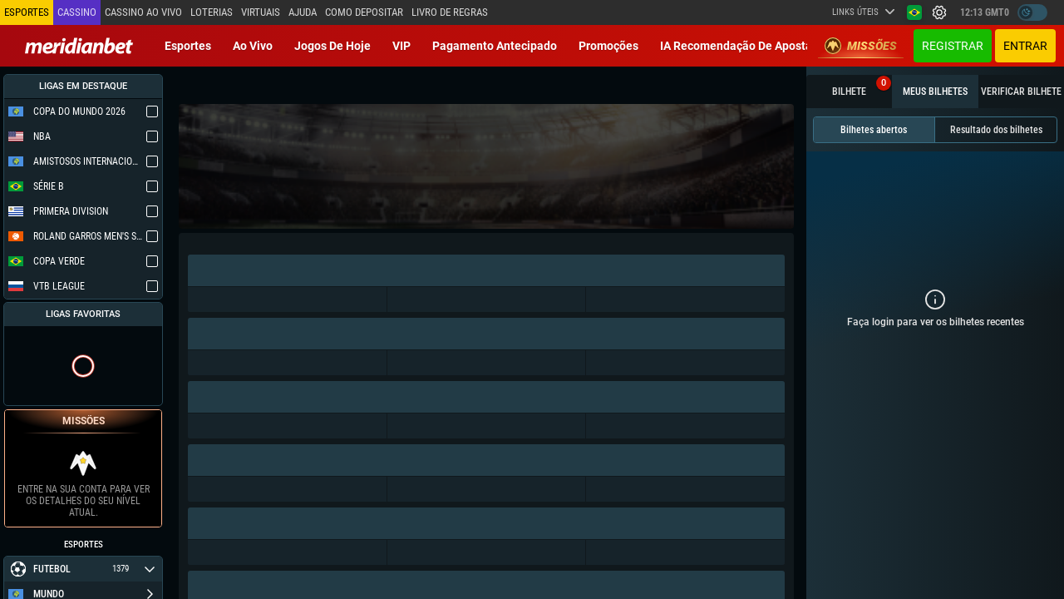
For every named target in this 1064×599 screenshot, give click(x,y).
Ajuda (302, 12)
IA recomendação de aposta (736, 45)
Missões (861, 45)
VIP (401, 45)
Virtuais (260, 12)
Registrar (952, 45)
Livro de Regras (449, 12)
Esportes (188, 45)
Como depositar (364, 12)
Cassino (76, 12)
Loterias (211, 12)
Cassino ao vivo (143, 12)
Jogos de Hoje (332, 45)
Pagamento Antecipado (494, 45)
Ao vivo (253, 45)
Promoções (608, 45)
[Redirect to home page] (79, 46)
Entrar (1025, 45)
